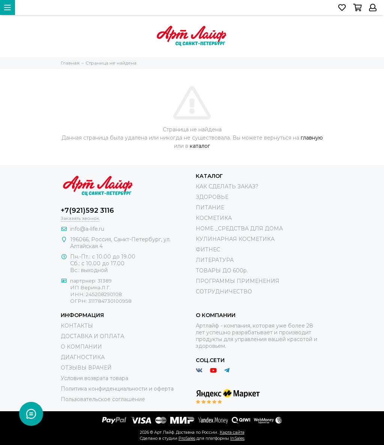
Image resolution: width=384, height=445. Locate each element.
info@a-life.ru (87, 229)
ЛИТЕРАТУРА (215, 260)
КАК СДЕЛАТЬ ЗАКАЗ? (227, 186)
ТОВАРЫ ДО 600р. (222, 270)
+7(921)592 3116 (87, 210)
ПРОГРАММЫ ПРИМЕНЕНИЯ (237, 281)
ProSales (186, 438)
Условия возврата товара (94, 378)
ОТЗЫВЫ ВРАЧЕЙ (86, 367)
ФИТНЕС (208, 249)
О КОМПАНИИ (81, 346)
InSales (237, 438)
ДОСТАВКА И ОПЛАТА (92, 336)
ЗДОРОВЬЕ (212, 197)
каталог (200, 146)
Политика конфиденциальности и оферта (117, 388)
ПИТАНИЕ (210, 207)
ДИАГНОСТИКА (83, 357)
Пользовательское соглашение (103, 399)
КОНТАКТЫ (77, 325)
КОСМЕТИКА (214, 218)
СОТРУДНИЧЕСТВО (224, 291)
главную (312, 137)
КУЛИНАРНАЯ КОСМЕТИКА (235, 239)
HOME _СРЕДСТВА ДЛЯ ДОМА (239, 228)
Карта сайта (232, 432)
